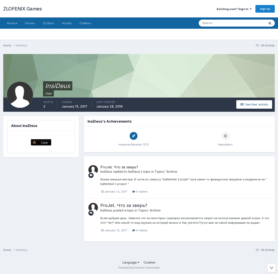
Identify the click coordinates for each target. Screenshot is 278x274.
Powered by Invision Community (139, 267)
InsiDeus (106, 171)
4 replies (140, 191)
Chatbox (85, 23)
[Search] (218, 23)
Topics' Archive (166, 171)
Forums (30, 23)
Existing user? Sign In (234, 9)
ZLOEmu (48, 23)
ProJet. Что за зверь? (119, 167)
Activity (67, 23)
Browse (12, 23)
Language (130, 262)
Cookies (150, 262)
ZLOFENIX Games (22, 9)
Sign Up (265, 8)
